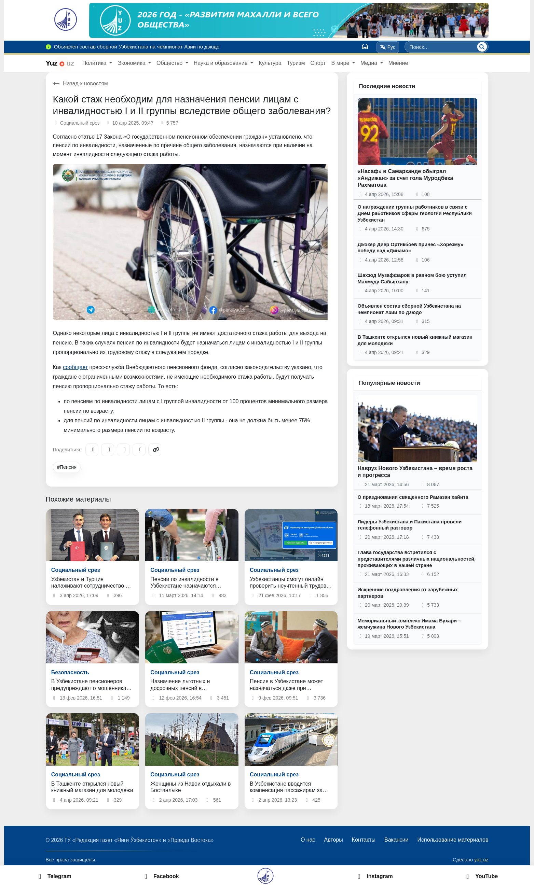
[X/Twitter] (123, 449)
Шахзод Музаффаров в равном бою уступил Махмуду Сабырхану (412, 278)
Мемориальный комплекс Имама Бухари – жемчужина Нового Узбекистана (409, 624)
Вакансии (396, 840)
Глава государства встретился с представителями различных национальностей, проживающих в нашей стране (417, 559)
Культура (270, 63)
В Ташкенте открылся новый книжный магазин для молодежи (415, 340)
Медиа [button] (369, 63)
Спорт (318, 63)
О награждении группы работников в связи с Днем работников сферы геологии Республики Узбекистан (415, 213)
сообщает (75, 367)
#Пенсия (67, 467)
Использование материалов (452, 840)
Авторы (333, 840)
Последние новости (387, 86)
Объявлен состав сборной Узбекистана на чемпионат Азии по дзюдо (409, 309)
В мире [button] (341, 63)
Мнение (398, 63)
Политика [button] (95, 63)
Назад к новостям (80, 83)
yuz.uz (481, 859)
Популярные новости (389, 383)
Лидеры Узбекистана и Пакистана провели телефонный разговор (410, 525)
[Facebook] (107, 449)
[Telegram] (91, 449)
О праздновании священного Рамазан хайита (413, 497)
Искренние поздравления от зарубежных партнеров (408, 593)
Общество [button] (170, 63)
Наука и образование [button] (221, 63)
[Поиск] (482, 47)
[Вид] (365, 47)
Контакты (363, 840)
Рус (387, 47)
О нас (308, 840)
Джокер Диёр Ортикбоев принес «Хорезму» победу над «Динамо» (411, 248)
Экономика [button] (132, 63)
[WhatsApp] (139, 449)
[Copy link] (154, 449)
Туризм (296, 63)
